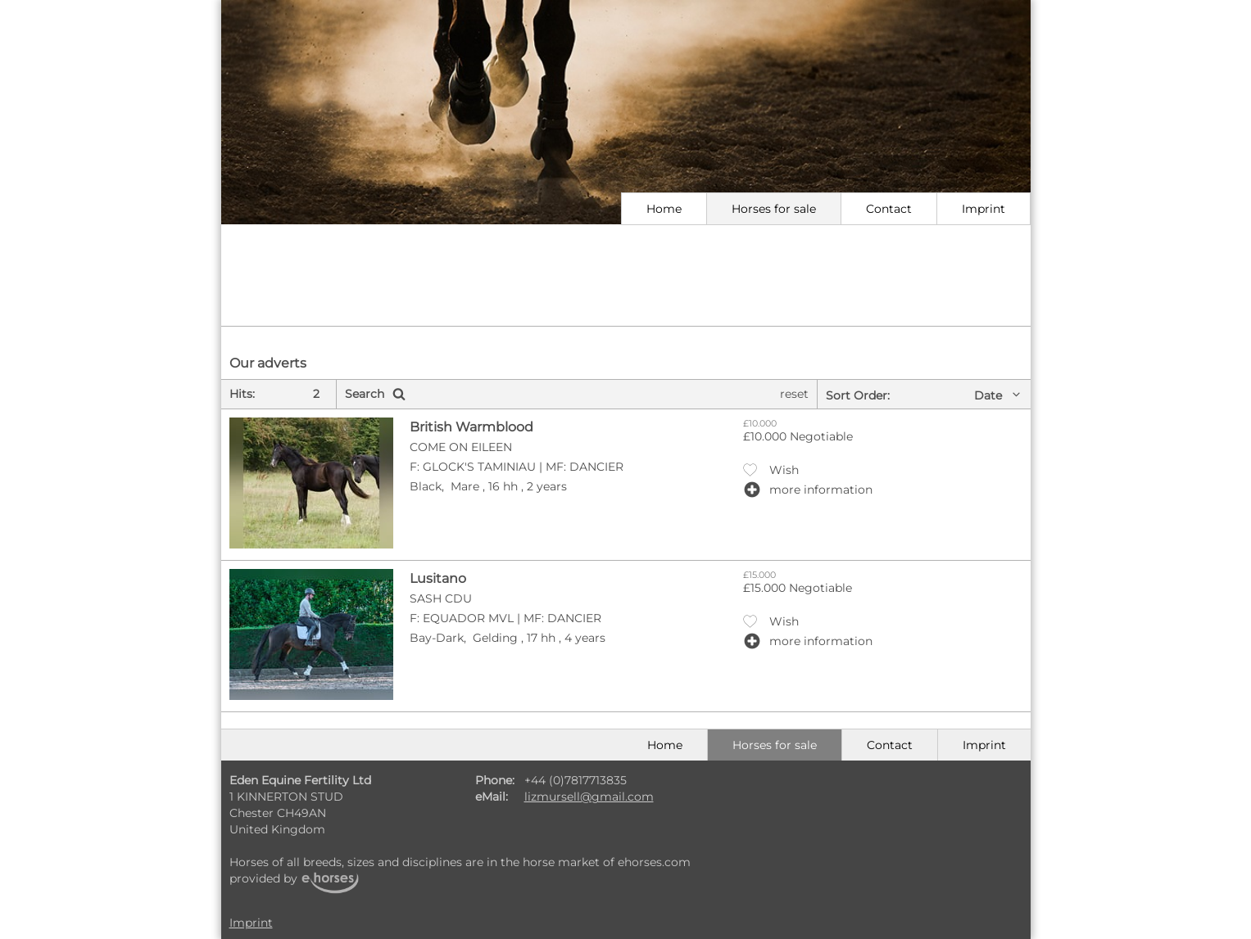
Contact (889, 208)
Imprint (983, 208)
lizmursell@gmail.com (589, 796)
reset (794, 393)
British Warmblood (471, 427)
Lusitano (438, 578)
